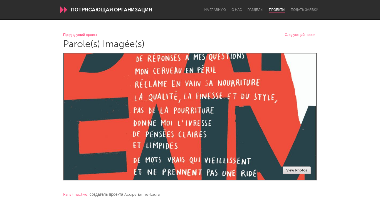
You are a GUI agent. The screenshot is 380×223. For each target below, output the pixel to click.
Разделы (255, 10)
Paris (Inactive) (75, 194)
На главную (215, 10)
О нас (236, 10)
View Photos (296, 170)
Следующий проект (301, 35)
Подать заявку (304, 10)
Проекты (277, 10)
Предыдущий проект (80, 35)
